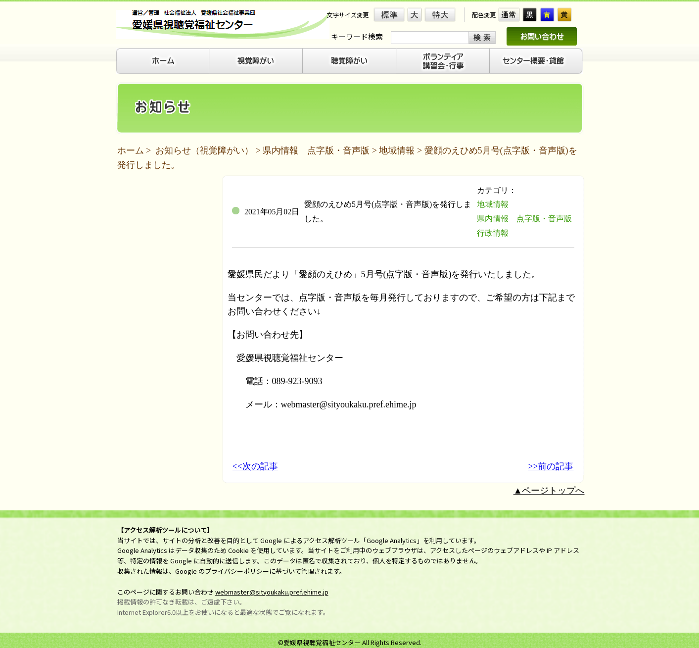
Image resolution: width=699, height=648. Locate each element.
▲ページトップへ (549, 491)
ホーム (130, 150)
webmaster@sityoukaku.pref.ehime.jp (271, 592)
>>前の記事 (550, 466)
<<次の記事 (255, 466)
